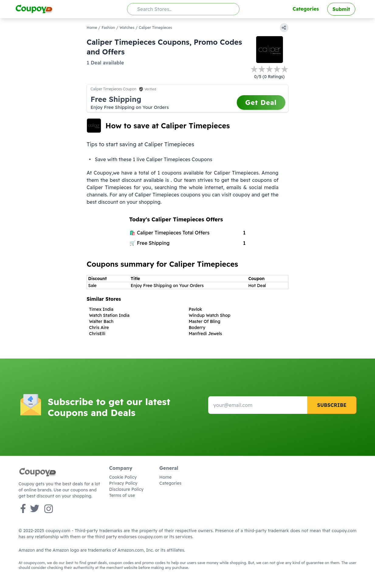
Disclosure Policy (126, 489)
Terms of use (122, 495)
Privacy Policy (123, 483)
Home (92, 27)
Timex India (101, 309)
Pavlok (195, 309)
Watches (126, 27)
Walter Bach (101, 321)
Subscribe (331, 405)
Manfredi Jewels (205, 333)
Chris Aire (99, 327)
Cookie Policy (123, 477)
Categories (306, 9)
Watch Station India (109, 315)
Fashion (108, 27)
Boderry (197, 327)
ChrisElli (97, 333)
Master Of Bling (204, 321)
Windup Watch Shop (209, 315)
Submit (341, 9)
